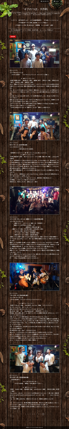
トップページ (14, 20)
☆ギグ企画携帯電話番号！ (36, 20)
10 (43, 414)
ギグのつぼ (31, 427)
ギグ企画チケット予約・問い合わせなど (25, 25)
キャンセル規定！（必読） (47, 25)
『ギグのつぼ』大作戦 (34, 9)
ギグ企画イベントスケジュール (51, 20)
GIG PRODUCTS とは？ (23, 20)
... (45, 414)
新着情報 (38, 25)
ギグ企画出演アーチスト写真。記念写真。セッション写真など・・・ (35, 22)
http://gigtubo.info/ (28, 311)
